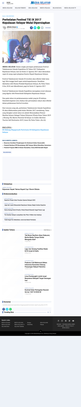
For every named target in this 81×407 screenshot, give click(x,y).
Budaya (29, 322)
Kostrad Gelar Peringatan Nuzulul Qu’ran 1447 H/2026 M (37, 291)
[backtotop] (40, 331)
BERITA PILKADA (45, 8)
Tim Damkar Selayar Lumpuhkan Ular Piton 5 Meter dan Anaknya (23, 215)
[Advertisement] (27, 168)
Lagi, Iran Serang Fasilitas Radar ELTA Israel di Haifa (36, 250)
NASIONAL (30, 324)
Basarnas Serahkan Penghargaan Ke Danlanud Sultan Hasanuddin (24, 143)
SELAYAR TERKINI (20, 8)
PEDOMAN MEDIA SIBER (68, 324)
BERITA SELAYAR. (18, 322)
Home (3, 16)
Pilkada (42, 324)
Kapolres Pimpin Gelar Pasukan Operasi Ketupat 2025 (19, 200)
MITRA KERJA (65, 327)
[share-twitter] (35, 27)
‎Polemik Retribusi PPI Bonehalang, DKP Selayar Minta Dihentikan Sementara (27, 145)
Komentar (47, 27)
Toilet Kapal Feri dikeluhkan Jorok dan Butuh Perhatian (20, 220)
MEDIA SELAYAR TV (70, 8)
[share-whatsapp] (38, 27)
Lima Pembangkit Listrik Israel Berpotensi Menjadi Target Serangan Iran (38, 278)
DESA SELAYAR (32, 8)
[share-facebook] (31, 27)
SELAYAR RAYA (57, 8)
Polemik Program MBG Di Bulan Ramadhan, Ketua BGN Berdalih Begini (26, 147)
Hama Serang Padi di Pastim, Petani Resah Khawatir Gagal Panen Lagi (24, 210)
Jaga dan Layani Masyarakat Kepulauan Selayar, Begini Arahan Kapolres (25, 205)
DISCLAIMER (61, 326)
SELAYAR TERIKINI (19, 326)
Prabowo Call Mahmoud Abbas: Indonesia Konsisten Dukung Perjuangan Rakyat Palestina (36, 265)
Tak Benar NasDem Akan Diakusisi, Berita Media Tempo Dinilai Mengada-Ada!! (37, 237)
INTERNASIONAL (30, 247)
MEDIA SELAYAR (7, 8)
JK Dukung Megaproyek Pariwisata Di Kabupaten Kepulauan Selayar (25, 131)
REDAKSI (59, 324)
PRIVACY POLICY (69, 326)
